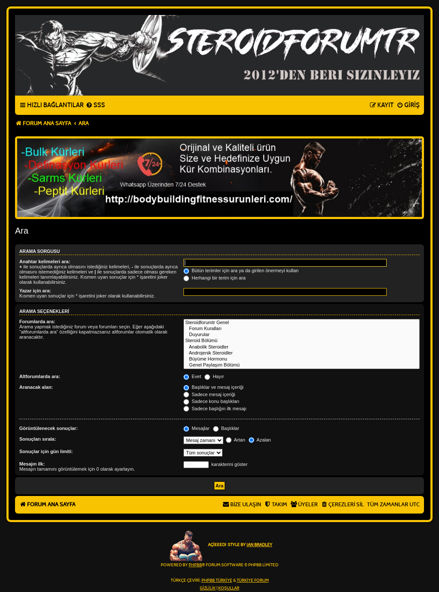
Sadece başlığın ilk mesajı (215, 408)
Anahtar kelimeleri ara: (44, 261)
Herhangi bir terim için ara (214, 277)
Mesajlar (196, 428)
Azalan (260, 439)
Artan (235, 439)
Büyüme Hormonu (301, 359)
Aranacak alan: (36, 387)
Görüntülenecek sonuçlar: (48, 428)
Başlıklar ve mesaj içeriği (213, 387)
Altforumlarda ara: (39, 376)
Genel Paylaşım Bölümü (301, 365)
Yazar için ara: (35, 290)
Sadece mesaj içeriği (209, 394)
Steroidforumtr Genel (301, 323)
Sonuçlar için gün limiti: (46, 451)
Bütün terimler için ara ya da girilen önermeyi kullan (241, 270)
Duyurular (301, 335)
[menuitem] (95, 105)
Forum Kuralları (301, 329)
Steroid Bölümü (301, 341)
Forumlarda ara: (37, 321)
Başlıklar (226, 428)
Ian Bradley (259, 545)
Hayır (214, 376)
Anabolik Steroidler (301, 347)
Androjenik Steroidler (301, 353)
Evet (192, 376)
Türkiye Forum (253, 580)
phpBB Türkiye (216, 580)
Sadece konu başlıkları (211, 401)
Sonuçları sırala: (37, 439)
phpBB (195, 565)
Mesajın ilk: (32, 463)
